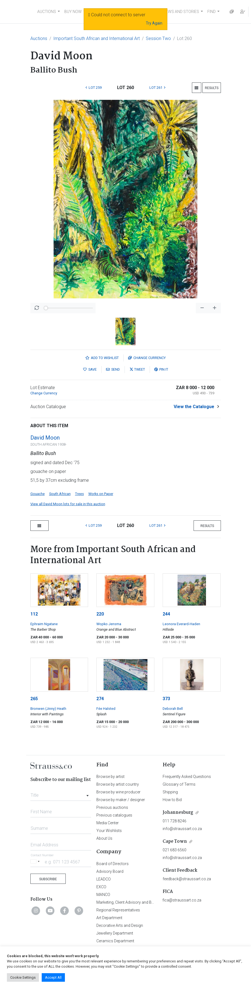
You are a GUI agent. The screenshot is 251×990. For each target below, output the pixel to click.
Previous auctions (112, 807)
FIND (211, 11)
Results (211, 88)
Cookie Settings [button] (23, 977)
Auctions (38, 38)
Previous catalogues (114, 815)
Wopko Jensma (108, 624)
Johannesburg (178, 812)
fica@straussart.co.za (182, 900)
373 (166, 698)
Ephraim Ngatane (44, 624)
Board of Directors (112, 863)
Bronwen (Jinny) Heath (48, 709)
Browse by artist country (117, 784)
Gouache (37, 494)
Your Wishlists (109, 830)
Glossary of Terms (179, 784)
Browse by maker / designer (120, 800)
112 (34, 614)
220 (100, 614)
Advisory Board (109, 871)
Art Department (109, 918)
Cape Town (175, 841)
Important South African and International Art (96, 38)
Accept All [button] (53, 977)
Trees (79, 494)
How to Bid (172, 800)
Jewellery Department (114, 933)
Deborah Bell (173, 709)
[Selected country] (36, 862)
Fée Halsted (105, 709)
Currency (147, 358)
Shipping (170, 792)
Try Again (154, 23)
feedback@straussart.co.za (187, 879)
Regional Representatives (118, 910)
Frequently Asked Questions (187, 776)
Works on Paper (100, 494)
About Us (104, 838)
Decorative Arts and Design (119, 925)
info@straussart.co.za (182, 828)
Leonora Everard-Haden (181, 624)
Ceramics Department (115, 941)
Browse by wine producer (118, 792)
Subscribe (48, 879)
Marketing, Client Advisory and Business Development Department (153, 902)
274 (100, 698)
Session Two (158, 38)
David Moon (45, 437)
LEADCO (103, 879)
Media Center (107, 823)
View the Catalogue (194, 406)
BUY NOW (73, 11)
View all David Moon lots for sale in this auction (67, 504)
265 (34, 698)
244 (166, 614)
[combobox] (60, 793)
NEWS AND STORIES (181, 11)
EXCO (101, 887)
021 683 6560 (174, 850)
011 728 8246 (174, 821)
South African (60, 494)
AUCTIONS (46, 11)
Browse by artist (110, 776)
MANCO (103, 894)
